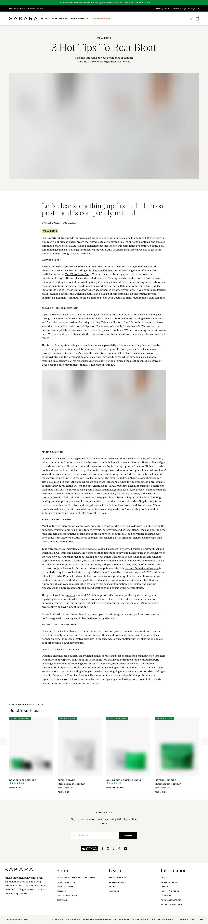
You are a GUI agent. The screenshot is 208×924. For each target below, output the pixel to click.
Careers (166, 895)
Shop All (62, 900)
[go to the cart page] (197, 18)
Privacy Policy (167, 919)
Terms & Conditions (190, 919)
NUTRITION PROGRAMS (54, 18)
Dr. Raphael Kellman (101, 270)
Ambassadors (117, 882)
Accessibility (122, 919)
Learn (176, 8)
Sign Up (195, 8)
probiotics (48, 497)
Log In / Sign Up (170, 891)
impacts (70, 595)
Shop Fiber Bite (142, 2)
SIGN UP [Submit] (127, 835)
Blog (112, 886)
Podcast (114, 891)
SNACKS (61, 891)
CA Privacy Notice (144, 919)
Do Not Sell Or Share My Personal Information (81, 919)
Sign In (185, 8)
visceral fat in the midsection (142, 568)
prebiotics (108, 493)
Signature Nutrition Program (76, 878)
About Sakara (118, 878)
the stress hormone (94, 560)
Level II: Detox (66, 882)
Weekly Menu (163, 8)
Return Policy (170, 882)
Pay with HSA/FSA (171, 904)
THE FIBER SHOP (100, 18)
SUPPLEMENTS (79, 18)
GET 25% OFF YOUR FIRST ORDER (26, 8)
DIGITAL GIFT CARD (68, 895)
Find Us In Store (171, 900)
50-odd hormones (133, 533)
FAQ (163, 878)
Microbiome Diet (123, 485)
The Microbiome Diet (77, 274)
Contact (166, 886)
